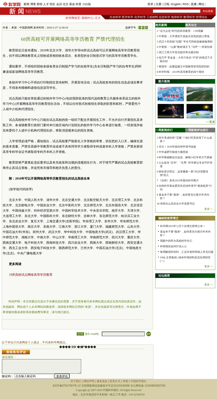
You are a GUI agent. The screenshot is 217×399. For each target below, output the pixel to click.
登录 (150, 4)
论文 (65, 4)
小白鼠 (86, 4)
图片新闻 (164, 81)
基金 (72, 4)
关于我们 (75, 381)
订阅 (166, 4)
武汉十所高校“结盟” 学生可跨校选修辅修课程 (186, 41)
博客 (33, 4)
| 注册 (157, 4)
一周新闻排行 (164, 130)
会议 (59, 4)
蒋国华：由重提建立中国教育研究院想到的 (184, 66)
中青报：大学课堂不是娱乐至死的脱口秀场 (184, 36)
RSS (186, 4)
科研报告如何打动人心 (173, 246)
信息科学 (164, 17)
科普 (78, 4)
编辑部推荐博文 (168, 218)
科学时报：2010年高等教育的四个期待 (181, 71)
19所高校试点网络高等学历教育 (30, 274)
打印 (80, 334)
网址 (201, 4)
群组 (39, 4)
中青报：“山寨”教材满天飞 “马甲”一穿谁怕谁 (185, 47)
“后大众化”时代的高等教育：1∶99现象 (181, 30)
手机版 (210, 4)
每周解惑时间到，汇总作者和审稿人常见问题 (186, 251)
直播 (194, 4)
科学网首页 (73, 18)
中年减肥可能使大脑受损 (173, 152)
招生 (52, 4)
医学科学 (127, 17)
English (176, 4)
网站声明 (89, 381)
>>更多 (210, 122)
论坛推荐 (164, 275)
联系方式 (115, 381)
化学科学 (140, 17)
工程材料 (152, 17)
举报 (125, 381)
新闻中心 (87, 18)
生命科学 (115, 17)
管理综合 (201, 17)
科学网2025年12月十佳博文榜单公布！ (182, 226)
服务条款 (102, 381)
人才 (46, 4)
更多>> (208, 209)
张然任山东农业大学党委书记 (177, 203)
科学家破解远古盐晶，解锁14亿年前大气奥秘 (185, 157)
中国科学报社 (139, 381)
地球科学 (177, 17)
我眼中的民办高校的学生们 (176, 240)
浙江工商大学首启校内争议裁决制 (179, 52)
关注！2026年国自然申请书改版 (177, 146)
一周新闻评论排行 (196, 130)
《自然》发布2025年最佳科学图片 (179, 180)
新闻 (26, 4)
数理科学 (189, 17)
